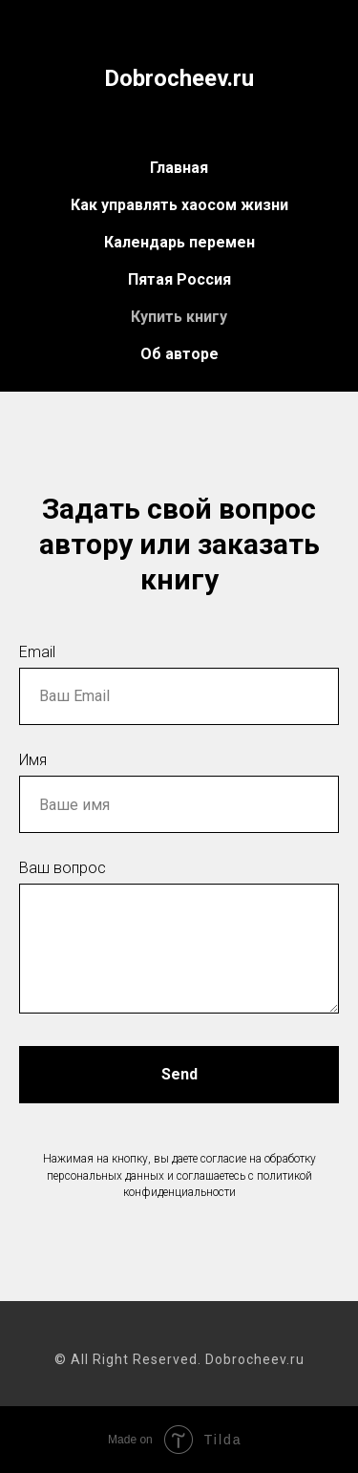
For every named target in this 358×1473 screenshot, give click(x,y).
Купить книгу (179, 317)
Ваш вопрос (62, 868)
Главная (179, 168)
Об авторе (179, 354)
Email (37, 652)
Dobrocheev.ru (179, 78)
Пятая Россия (179, 279)
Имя (33, 760)
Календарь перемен (179, 242)
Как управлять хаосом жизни (179, 205)
